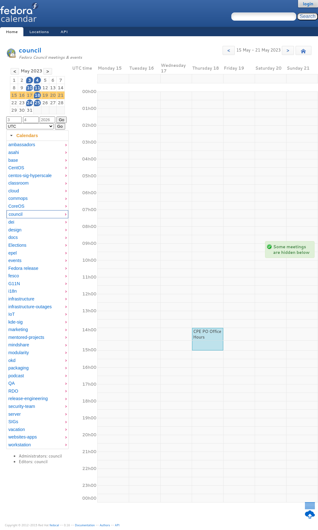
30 (22, 110)
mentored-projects (26, 337)
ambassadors (21, 144)
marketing (18, 329)
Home (11, 31)
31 (30, 110)
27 (53, 103)
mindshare (18, 344)
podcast (16, 375)
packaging (18, 367)
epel (12, 252)
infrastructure (21, 298)
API (64, 31)
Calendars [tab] (23, 135)
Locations (39, 31)
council (30, 50)
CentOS (16, 167)
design (15, 229)
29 (14, 110)
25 (38, 103)
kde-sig (15, 321)
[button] (229, 50)
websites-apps (22, 436)
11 (38, 88)
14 (61, 88)
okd (12, 360)
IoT (11, 314)
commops (18, 198)
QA (11, 383)
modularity (18, 352)
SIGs (13, 421)
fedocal (54, 525)
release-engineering (28, 398)
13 (53, 88)
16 (22, 95)
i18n (12, 291)
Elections (17, 245)
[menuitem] (37, 145)
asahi (13, 152)
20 (53, 95)
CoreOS (16, 206)
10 (30, 88)
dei (11, 222)
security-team (21, 406)
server (14, 414)
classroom (18, 183)
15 (14, 95)
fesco (13, 275)
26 (45, 103)
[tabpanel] (37, 295)
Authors (105, 525)
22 (14, 103)
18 (38, 95)
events (15, 260)
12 (45, 88)
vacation (16, 429)
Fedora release (23, 268)
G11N (14, 283)
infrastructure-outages (30, 306)
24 (29, 103)
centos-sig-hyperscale (30, 175)
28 (61, 103)
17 (30, 95)
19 (45, 95)
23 (22, 103)
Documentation (85, 525)
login (308, 4)
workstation (19, 444)
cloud (13, 190)
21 (61, 95)
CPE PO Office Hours (207, 334)
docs (13, 237)
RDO (13, 391)
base (13, 160)
